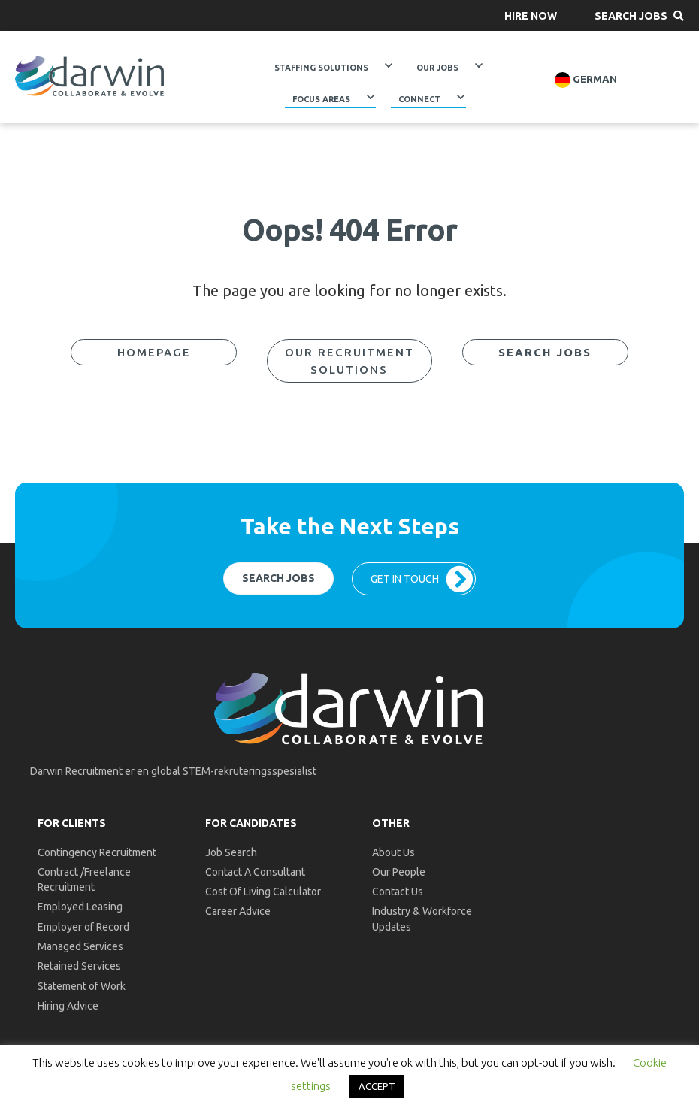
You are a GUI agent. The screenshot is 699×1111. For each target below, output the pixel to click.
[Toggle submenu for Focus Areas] (370, 96)
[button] (530, 15)
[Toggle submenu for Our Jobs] (479, 65)
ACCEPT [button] (377, 1086)
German (586, 80)
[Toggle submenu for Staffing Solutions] (388, 65)
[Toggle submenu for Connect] (460, 96)
